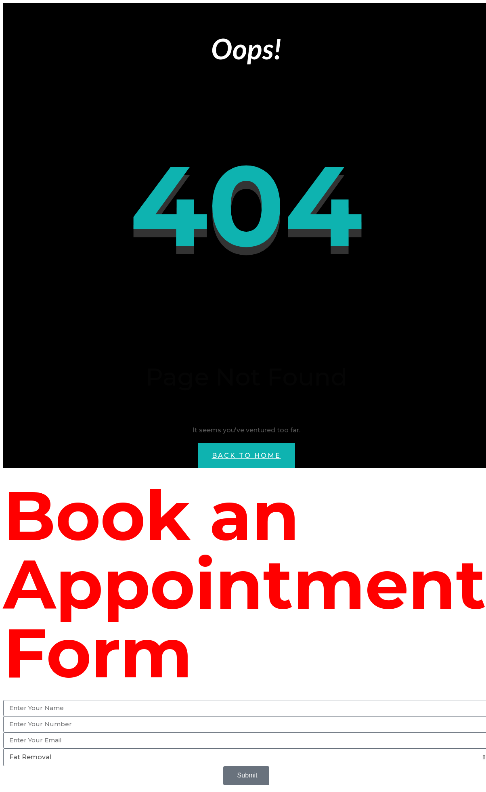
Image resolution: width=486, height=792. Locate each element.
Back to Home (246, 455)
